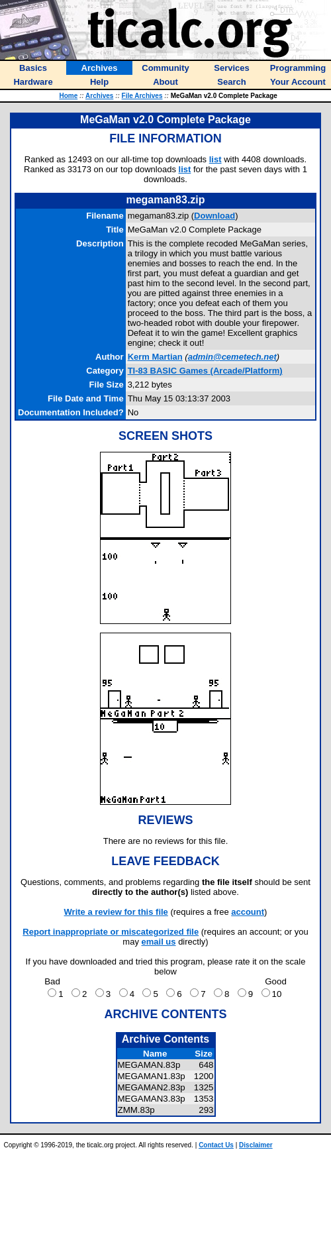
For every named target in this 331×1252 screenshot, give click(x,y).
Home (68, 95)
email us (159, 942)
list (215, 159)
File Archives (142, 95)
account (247, 912)
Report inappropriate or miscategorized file (111, 932)
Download (214, 216)
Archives (99, 95)
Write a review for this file (116, 912)
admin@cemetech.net (232, 357)
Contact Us (216, 1145)
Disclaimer (256, 1145)
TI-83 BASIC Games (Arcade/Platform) (205, 371)
